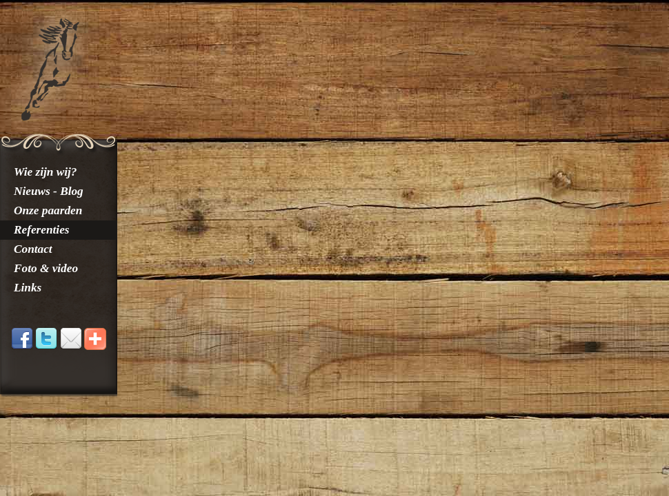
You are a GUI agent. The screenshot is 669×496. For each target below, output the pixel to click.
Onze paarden (48, 210)
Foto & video (46, 268)
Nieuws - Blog (48, 191)
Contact (33, 249)
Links (27, 287)
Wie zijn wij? (45, 171)
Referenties (42, 229)
